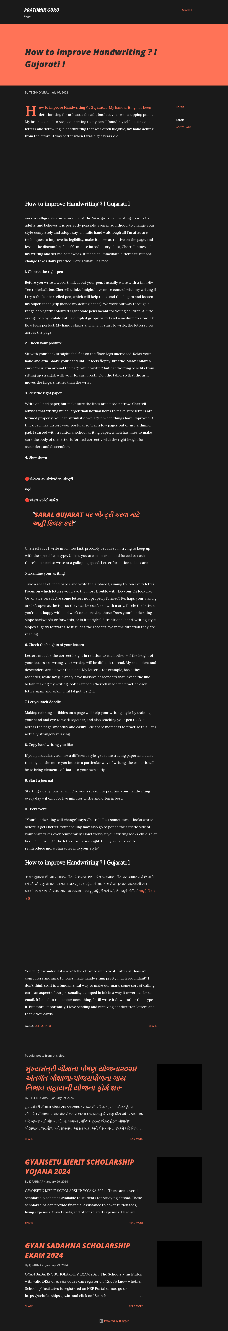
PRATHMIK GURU (41, 10)
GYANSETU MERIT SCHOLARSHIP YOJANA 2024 (79, 1166)
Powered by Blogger (114, 1321)
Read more (136, 1139)
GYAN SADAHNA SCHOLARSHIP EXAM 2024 (77, 1250)
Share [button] (180, 106)
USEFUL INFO (183, 127)
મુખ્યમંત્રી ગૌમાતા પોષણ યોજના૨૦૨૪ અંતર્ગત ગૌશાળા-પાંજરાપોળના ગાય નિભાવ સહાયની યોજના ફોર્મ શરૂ (80, 1078)
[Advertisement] (91, 168)
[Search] (187, 10)
